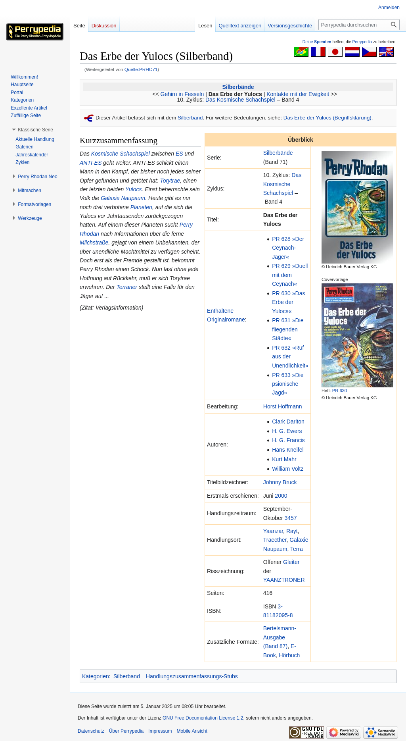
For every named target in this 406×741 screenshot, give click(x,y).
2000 (281, 496)
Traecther (275, 540)
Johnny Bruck (280, 482)
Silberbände (238, 87)
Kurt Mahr (284, 459)
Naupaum (275, 549)
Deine (317, 42)
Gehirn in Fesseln (182, 94)
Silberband (190, 118)
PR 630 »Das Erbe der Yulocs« (288, 302)
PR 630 (339, 390)
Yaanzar (273, 531)
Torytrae (170, 180)
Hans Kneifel (287, 450)
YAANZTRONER (284, 580)
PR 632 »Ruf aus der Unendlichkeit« (290, 357)
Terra (296, 549)
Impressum (160, 731)
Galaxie (298, 540)
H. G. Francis (288, 440)
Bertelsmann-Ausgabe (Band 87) (279, 637)
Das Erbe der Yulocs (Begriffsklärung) (327, 118)
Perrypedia (362, 42)
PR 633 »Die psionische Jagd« (287, 384)
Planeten (141, 207)
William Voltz (287, 469)
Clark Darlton (288, 421)
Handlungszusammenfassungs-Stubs (192, 676)
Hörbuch (289, 655)
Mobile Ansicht (191, 731)
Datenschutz (91, 731)
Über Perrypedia (126, 731)
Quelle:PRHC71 (141, 69)
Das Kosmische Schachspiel (240, 99)
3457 (290, 518)
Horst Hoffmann (282, 406)
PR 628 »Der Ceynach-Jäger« (288, 248)
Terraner (127, 287)
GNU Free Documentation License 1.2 (203, 718)
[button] (35, 130)
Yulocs (133, 189)
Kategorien (95, 676)
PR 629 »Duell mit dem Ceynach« (290, 275)
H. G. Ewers (287, 431)
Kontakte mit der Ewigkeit (297, 94)
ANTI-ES (91, 163)
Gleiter (291, 562)
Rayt (292, 531)
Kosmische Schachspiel (120, 153)
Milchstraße (94, 242)
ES (179, 153)
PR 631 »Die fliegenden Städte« (287, 329)
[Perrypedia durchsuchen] (359, 24)
